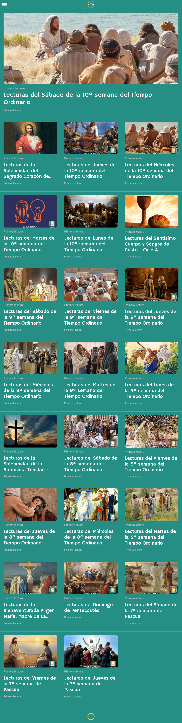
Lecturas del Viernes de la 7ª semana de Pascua (30, 684)
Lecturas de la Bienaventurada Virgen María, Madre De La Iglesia (29, 610)
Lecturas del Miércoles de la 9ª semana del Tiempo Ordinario (28, 391)
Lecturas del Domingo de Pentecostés (88, 608)
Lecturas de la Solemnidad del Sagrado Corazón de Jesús (26, 171)
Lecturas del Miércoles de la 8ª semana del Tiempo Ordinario (89, 537)
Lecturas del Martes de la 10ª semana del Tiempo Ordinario (29, 244)
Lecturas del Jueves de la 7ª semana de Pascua (90, 684)
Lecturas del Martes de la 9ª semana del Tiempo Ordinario (89, 391)
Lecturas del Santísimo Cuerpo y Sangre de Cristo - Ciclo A (150, 244)
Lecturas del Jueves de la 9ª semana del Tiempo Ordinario (150, 317)
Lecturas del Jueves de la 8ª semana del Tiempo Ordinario (29, 537)
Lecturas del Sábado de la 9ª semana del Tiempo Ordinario (30, 317)
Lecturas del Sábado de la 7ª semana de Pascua (151, 611)
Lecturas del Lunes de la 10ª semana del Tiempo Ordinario (88, 244)
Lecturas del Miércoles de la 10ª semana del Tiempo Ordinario (149, 171)
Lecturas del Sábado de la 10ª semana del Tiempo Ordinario (78, 98)
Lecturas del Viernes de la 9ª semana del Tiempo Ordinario (90, 317)
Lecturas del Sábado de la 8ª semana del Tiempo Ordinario (90, 464)
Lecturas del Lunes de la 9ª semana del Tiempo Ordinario (149, 391)
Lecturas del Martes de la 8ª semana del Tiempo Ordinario (150, 537)
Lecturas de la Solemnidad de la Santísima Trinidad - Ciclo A (26, 464)
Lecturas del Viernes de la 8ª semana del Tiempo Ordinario (151, 464)
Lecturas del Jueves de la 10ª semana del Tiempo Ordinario (90, 171)
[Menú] (4, 4)
